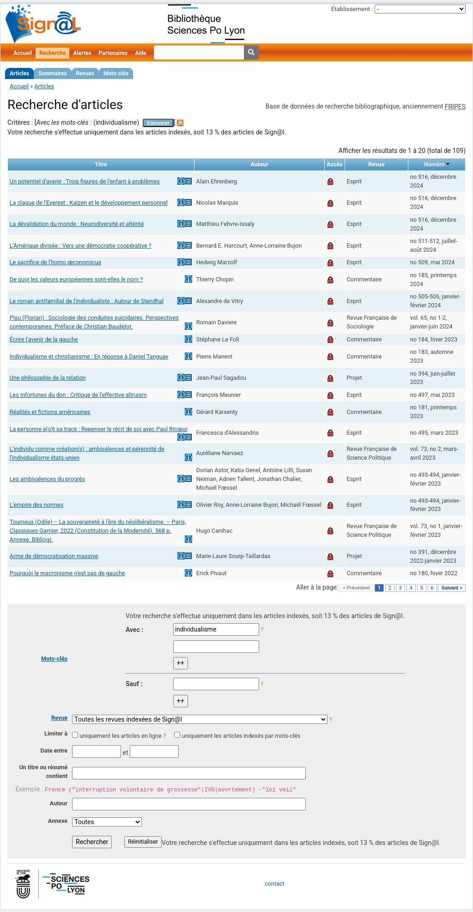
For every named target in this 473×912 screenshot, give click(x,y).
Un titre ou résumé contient (43, 771)
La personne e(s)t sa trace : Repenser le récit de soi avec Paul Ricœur (99, 429)
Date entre (53, 750)
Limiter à (55, 733)
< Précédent (356, 588)
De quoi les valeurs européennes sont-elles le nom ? (76, 279)
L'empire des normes (36, 504)
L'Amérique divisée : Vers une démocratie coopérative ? (81, 245)
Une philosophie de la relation (48, 377)
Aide (140, 53)
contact (274, 883)
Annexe (57, 820)
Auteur (58, 803)
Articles (19, 73)
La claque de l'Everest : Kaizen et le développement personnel (89, 202)
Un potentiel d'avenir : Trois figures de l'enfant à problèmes (85, 181)
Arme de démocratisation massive (54, 556)
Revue (59, 717)
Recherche (52, 53)
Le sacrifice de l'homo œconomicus (55, 262)
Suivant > (451, 588)
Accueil (22, 53)
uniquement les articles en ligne (120, 735)
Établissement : (352, 9)
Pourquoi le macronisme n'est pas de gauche (67, 573)
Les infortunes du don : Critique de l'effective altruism (78, 394)
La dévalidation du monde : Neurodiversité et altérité (77, 223)
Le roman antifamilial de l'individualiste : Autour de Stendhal (87, 301)
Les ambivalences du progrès (47, 478)
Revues (85, 73)
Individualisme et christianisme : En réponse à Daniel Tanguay (89, 356)
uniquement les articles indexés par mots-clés (241, 735)
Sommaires (52, 73)
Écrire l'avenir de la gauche (44, 339)
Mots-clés (115, 73)
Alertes (82, 53)
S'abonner (158, 123)
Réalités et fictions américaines (50, 411)
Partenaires (113, 53)
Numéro (434, 164)
